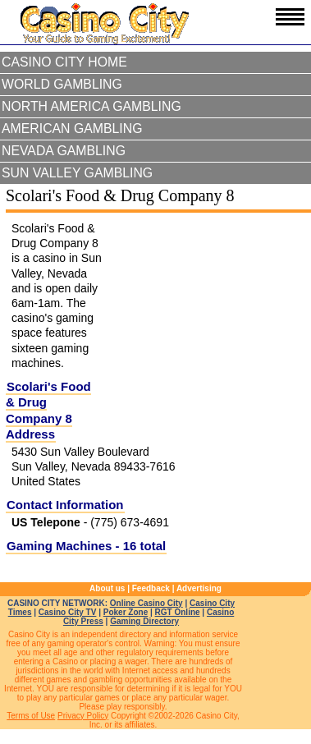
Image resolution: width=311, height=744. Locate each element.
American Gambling (72, 128)
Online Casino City (146, 603)
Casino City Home (64, 62)
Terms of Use (31, 715)
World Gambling (62, 84)
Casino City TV (68, 612)
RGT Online (177, 612)
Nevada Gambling (64, 151)
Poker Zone (125, 612)
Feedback (151, 588)
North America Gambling (91, 106)
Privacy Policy (82, 715)
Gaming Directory (144, 621)
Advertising (199, 588)
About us (107, 588)
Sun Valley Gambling (77, 173)
